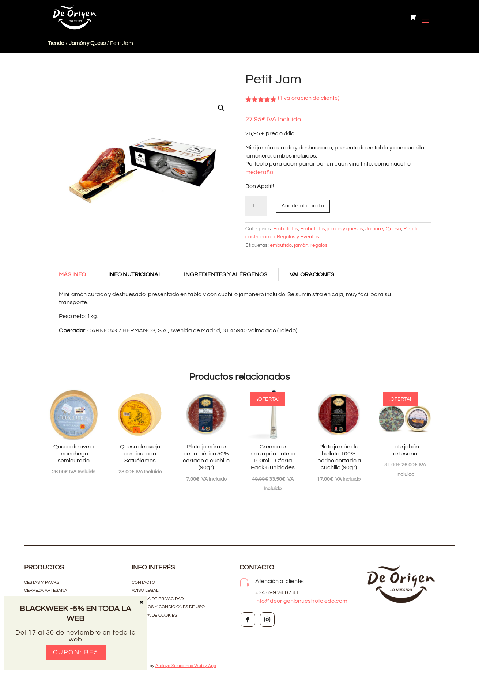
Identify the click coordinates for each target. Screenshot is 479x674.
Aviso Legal (145, 590)
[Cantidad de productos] (256, 206)
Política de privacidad (158, 599)
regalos (319, 245)
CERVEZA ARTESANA (45, 590)
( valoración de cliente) (308, 98)
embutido (281, 245)
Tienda (56, 43)
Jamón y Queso (87, 43)
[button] (221, 107)
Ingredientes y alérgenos (225, 274)
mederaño (259, 172)
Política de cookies (154, 615)
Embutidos (285, 228)
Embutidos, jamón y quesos (331, 228)
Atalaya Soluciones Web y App (185, 665)
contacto (143, 582)
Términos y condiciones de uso (169, 607)
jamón (301, 245)
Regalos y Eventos (298, 236)
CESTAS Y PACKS (41, 582)
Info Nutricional (135, 274)
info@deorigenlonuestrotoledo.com (301, 601)
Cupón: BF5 (75, 652)
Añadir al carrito (303, 205)
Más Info (72, 274)
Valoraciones (312, 274)
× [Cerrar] (141, 601)
